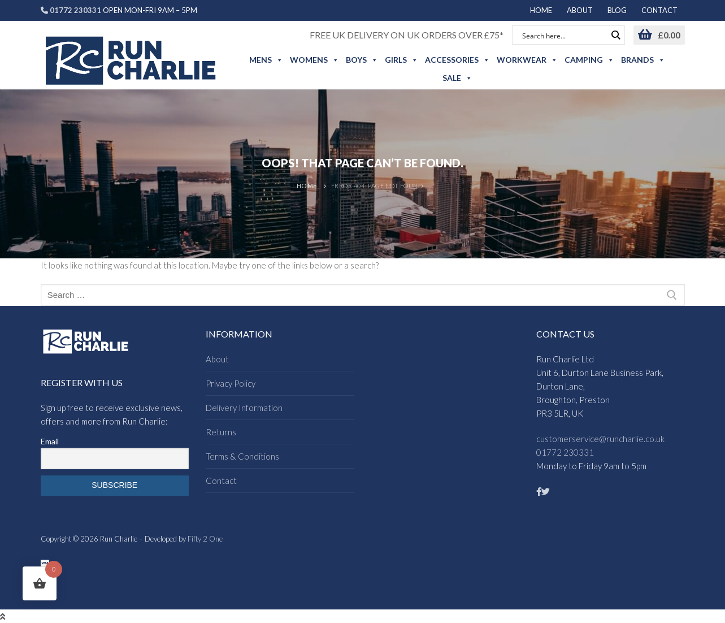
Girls (401, 60)
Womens (314, 60)
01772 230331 (565, 452)
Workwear (527, 60)
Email (50, 441)
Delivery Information (244, 408)
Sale (457, 78)
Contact (221, 480)
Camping (589, 60)
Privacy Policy (230, 383)
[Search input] (563, 35)
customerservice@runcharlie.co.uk (600, 439)
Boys (362, 60)
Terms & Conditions (242, 456)
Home (307, 185)
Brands (643, 60)
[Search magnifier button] (615, 35)
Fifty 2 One (205, 538)
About (217, 359)
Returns (221, 432)
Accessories (457, 60)
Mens (266, 60)
